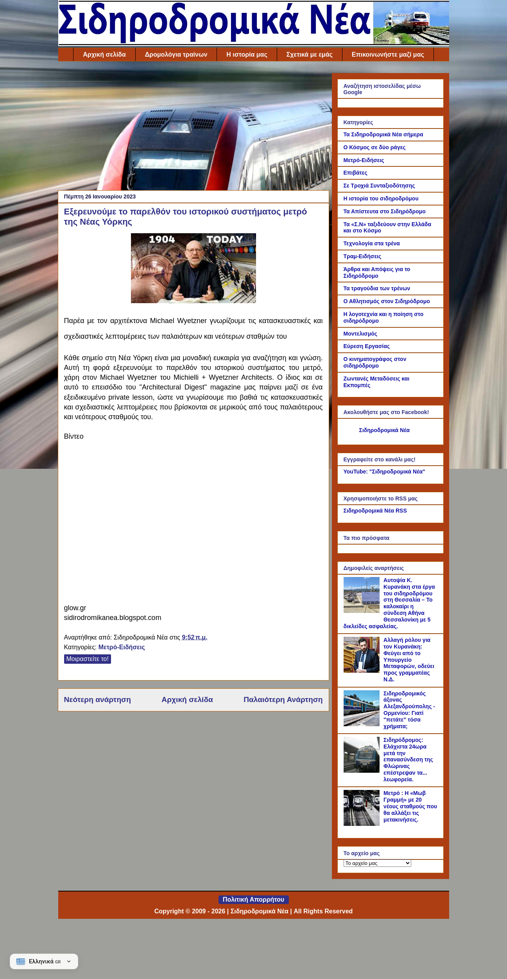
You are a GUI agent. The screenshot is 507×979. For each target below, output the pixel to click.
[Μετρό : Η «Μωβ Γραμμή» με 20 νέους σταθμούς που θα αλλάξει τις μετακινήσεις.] (363, 824)
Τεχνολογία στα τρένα (372, 243)
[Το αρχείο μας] (377, 863)
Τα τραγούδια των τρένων (377, 288)
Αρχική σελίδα (104, 54)
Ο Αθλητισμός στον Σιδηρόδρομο (387, 301)
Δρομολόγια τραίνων (176, 54)
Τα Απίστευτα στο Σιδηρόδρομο (385, 211)
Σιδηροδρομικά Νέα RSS (375, 510)
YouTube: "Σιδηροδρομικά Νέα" (384, 471)
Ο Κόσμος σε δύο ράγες (375, 147)
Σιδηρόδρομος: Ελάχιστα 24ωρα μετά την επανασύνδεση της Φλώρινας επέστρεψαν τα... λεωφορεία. (408, 759)
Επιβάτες (355, 173)
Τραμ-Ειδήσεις (363, 256)
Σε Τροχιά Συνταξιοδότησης (379, 185)
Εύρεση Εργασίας (367, 346)
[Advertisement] (193, 127)
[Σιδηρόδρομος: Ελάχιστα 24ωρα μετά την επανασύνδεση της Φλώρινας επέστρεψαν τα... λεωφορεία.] (363, 771)
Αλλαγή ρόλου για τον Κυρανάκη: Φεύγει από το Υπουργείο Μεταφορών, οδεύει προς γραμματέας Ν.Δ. (408, 659)
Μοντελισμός (361, 334)
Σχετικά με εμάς (310, 54)
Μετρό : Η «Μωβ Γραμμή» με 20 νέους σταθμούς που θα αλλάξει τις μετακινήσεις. (410, 806)
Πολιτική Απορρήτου (253, 899)
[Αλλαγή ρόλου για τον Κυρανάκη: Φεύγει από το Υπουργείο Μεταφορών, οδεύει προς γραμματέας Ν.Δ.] (363, 671)
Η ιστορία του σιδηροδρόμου (381, 198)
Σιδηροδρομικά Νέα (384, 430)
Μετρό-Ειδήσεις (122, 647)
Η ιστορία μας (246, 54)
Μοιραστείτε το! (87, 659)
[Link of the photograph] (193, 301)
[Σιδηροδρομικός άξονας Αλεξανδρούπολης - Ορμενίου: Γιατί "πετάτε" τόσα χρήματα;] (363, 724)
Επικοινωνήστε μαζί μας (388, 54)
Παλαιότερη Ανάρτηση (283, 699)
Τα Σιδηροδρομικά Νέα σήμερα (383, 134)
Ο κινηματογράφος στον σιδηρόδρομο (375, 362)
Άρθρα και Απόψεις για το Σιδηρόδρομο (377, 272)
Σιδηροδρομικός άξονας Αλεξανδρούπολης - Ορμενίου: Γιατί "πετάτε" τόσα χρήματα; (409, 709)
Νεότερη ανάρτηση (97, 699)
